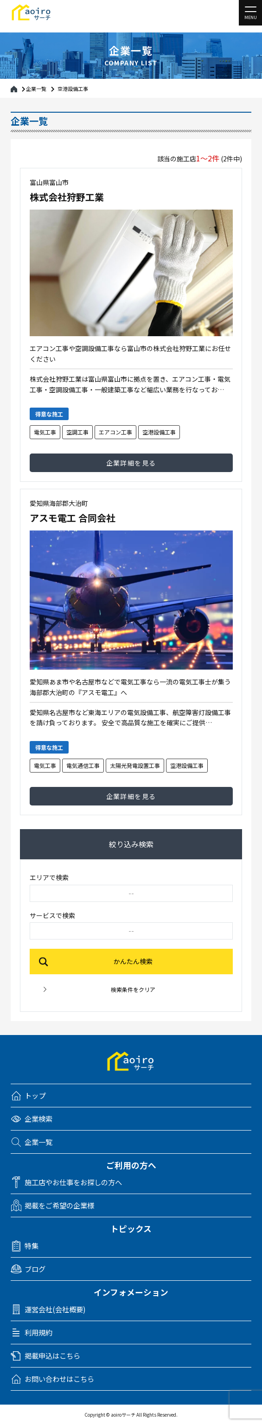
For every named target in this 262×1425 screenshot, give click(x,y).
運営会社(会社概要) (55, 1309)
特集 (31, 1245)
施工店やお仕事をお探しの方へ (73, 1182)
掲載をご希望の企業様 (59, 1205)
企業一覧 (36, 88)
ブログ (35, 1268)
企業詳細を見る (131, 462)
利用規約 (38, 1332)
